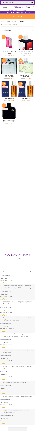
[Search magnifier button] (32, 2)
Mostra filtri (7, 30)
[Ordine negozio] (33, 30)
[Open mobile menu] (3, 7)
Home (3, 21)
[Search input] (16, 2)
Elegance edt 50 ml (9, 98)
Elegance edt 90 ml (26, 98)
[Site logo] (17, 7)
